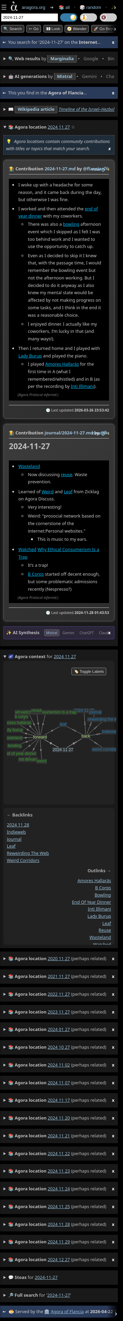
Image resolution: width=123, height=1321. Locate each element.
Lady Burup (30, 356)
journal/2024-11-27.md (68, 433)
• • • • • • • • (61, 59)
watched (102, 944)
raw (96, 169)
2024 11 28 (18, 825)
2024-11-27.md (60, 169)
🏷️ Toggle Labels (89, 671)
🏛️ (47, 1311)
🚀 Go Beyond (106, 29)
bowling (71, 224)
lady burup (99, 916)
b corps (103, 888)
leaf (11, 846)
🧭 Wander (76, 29)
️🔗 (104, 169)
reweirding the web (28, 853)
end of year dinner (91, 902)
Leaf (68, 491)
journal (14, 839)
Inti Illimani (82, 386)
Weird (48, 491)
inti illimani (99, 909)
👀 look (53, 29)
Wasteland (29, 466)
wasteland (100, 937)
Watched (27, 549)
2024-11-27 (46, 1277)
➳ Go (34, 29)
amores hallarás (94, 881)
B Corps (36, 574)
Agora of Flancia (67, 1311)
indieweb (16, 832)
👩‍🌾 (11, 169)
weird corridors (23, 860)
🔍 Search (12, 29)
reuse (66, 474)
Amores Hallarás (62, 364)
